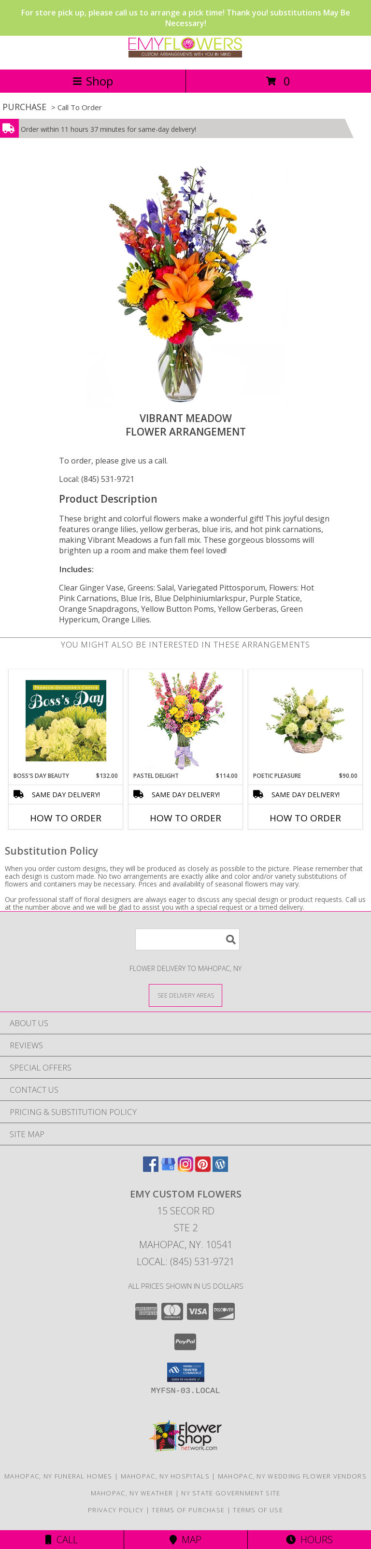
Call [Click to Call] (61, 1539)
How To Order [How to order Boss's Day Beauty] (65, 818)
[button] (185, 1372)
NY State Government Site (230, 1493)
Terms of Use (258, 1510)
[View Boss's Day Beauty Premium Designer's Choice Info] (66, 720)
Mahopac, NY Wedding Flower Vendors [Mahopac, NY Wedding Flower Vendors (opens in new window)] (292, 1476)
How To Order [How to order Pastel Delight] (185, 818)
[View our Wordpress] (220, 1168)
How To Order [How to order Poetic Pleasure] (305, 818)
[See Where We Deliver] (185, 995)
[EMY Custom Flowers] (185, 55)
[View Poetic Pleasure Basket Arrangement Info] (305, 720)
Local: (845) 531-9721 (96, 479)
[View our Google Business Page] (168, 1168)
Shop (92, 81)
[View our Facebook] (150, 1168)
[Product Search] (187, 939)
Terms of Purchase (188, 1510)
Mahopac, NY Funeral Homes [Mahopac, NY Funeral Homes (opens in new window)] (58, 1476)
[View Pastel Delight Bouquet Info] (185, 721)
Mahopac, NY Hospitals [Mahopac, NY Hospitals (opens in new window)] (165, 1476)
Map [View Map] (185, 1539)
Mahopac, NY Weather (132, 1493)
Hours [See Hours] (309, 1539)
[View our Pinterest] (203, 1168)
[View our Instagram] (185, 1168)
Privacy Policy (115, 1510)
